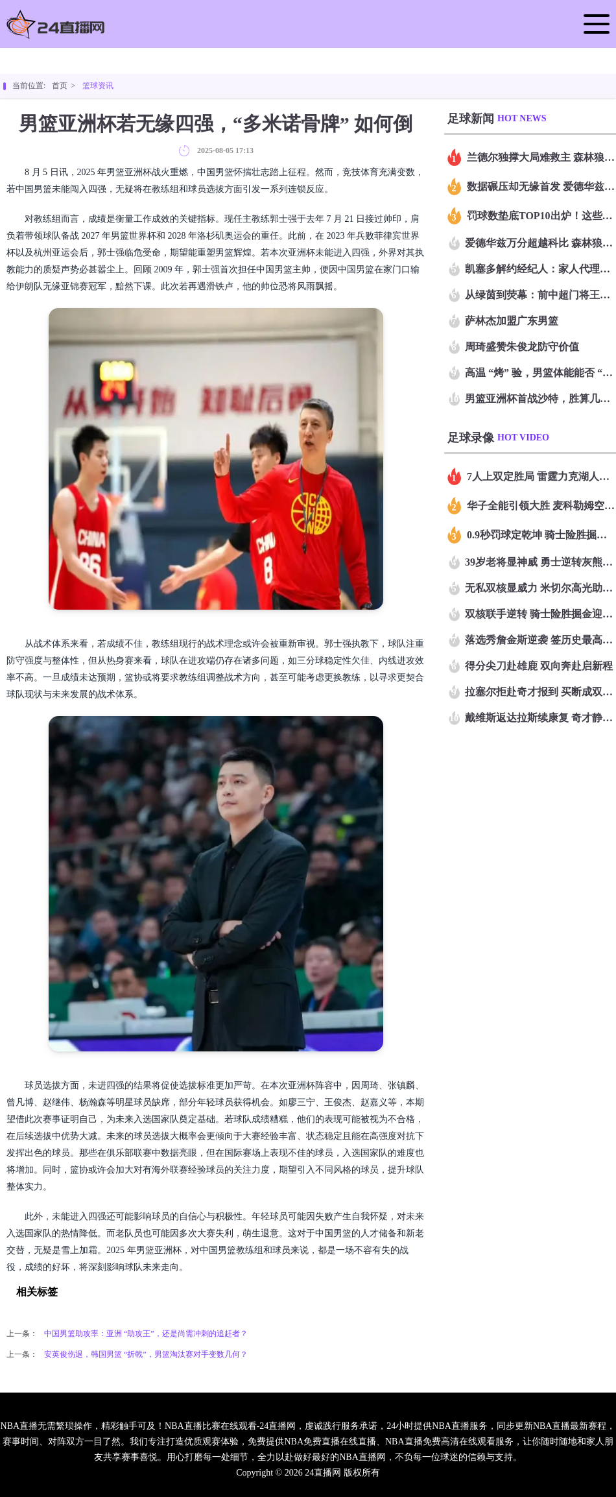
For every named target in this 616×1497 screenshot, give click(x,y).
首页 (59, 85)
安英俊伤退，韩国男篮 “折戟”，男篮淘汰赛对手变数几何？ (146, 1354)
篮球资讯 (97, 85)
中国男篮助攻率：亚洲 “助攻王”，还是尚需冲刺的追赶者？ (146, 1333)
